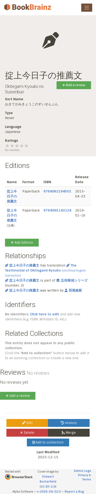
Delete (27, 432)
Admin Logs (82, 471)
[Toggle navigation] (86, 8)
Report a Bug (74, 492)
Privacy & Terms (84, 477)
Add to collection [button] (48, 442)
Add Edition (22, 242)
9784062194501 (57, 191)
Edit (27, 423)
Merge (69, 432)
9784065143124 (57, 210)
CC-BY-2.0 (48, 487)
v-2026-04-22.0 (49, 492)
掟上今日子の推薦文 (12, 196)
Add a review (73, 85)
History (69, 423)
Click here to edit (44, 314)
